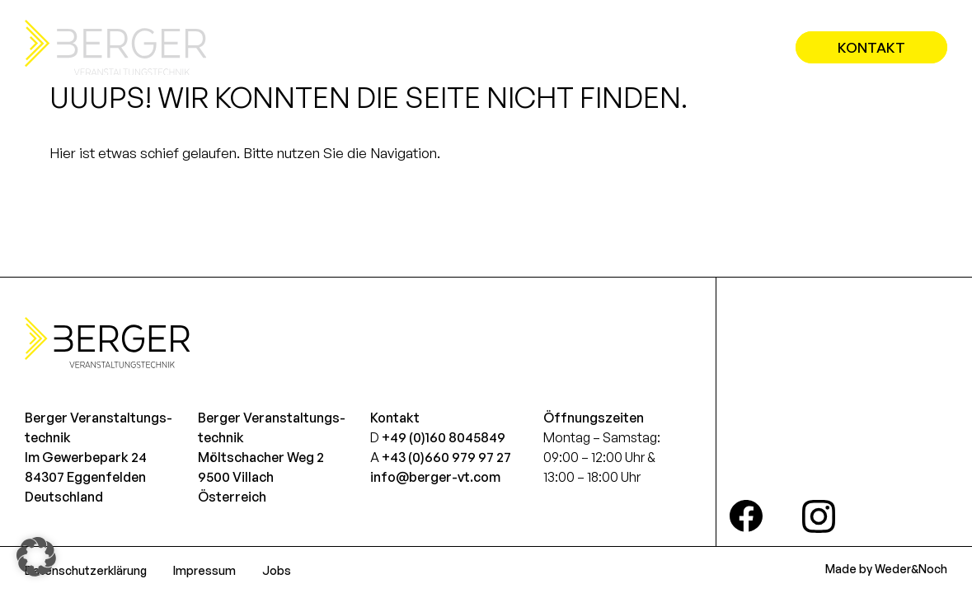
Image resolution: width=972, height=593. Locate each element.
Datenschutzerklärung (86, 570)
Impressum (204, 570)
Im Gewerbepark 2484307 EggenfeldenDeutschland (86, 477)
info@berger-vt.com (435, 477)
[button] (36, 557)
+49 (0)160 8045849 (443, 437)
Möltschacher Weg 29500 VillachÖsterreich (261, 477)
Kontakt (871, 47)
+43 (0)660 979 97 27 (446, 457)
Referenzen (704, 47)
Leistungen (577, 47)
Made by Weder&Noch (886, 569)
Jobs (276, 570)
